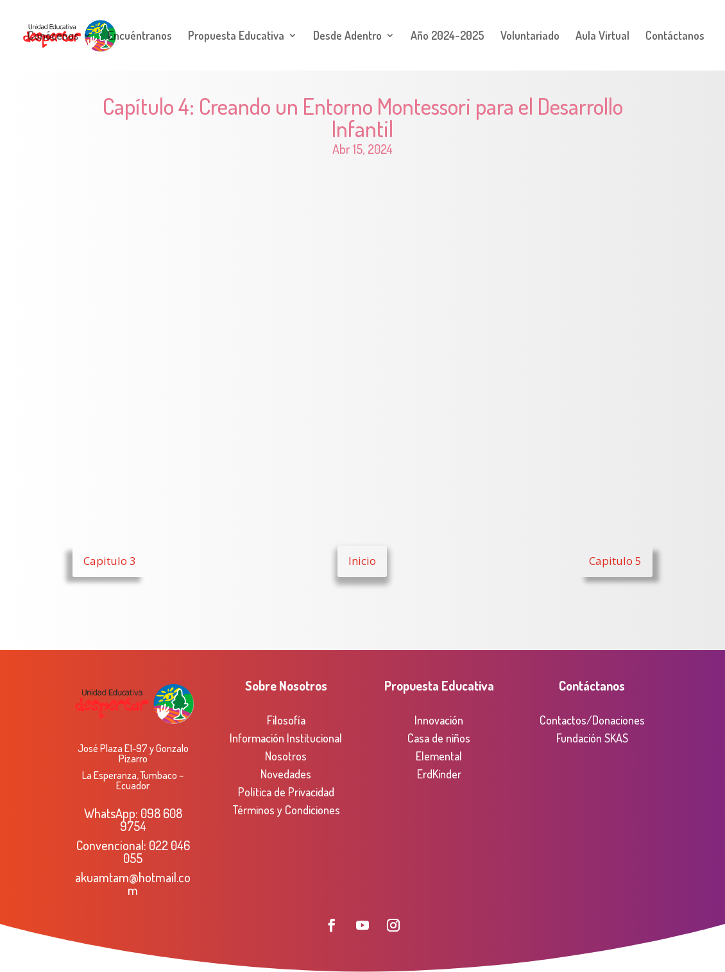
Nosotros (286, 756)
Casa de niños (438, 738)
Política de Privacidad (286, 792)
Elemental (439, 756)
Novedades (285, 774)
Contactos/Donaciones (592, 720)
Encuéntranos (140, 36)
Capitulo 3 (109, 560)
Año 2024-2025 (447, 36)
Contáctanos (674, 36)
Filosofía (286, 720)
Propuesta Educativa (236, 36)
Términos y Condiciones (286, 810)
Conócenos (53, 36)
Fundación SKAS (592, 738)
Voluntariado (529, 36)
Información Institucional (286, 738)
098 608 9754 (151, 819)
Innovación (438, 720)
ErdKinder (439, 774)
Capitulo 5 (615, 560)
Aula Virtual (602, 36)
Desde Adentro (347, 36)
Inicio (362, 560)
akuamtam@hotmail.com (133, 883)
